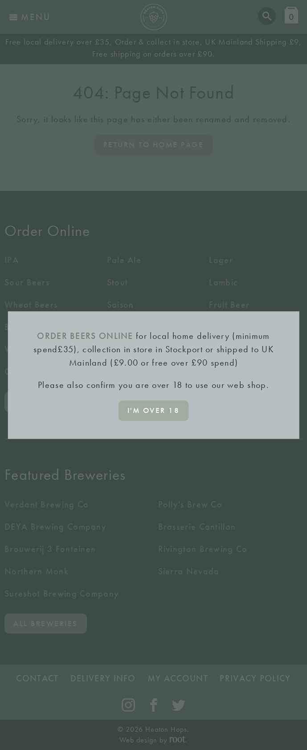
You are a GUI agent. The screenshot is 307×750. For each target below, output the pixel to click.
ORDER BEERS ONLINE (85, 336)
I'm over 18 (153, 410)
